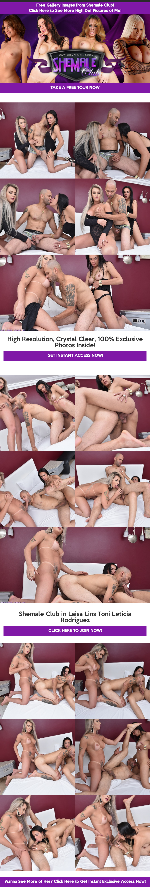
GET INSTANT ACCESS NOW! (75, 356)
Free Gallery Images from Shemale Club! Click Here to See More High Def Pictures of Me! (75, 8)
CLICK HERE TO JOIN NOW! (75, 631)
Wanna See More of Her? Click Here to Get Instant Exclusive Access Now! (75, 881)
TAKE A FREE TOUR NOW (75, 88)
